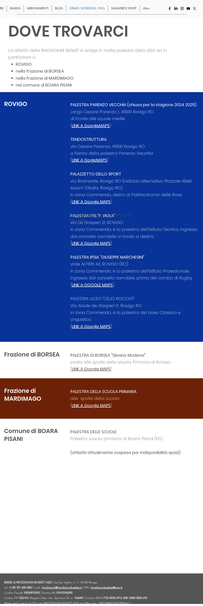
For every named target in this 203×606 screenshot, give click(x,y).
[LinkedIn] (176, 8)
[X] (194, 8)
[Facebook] (170, 8)
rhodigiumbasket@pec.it (106, 587)
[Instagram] (182, 8)
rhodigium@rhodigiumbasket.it (62, 587)
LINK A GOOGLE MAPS (92, 285)
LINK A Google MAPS (91, 243)
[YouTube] (188, 8)
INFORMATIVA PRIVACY (114, 603)
